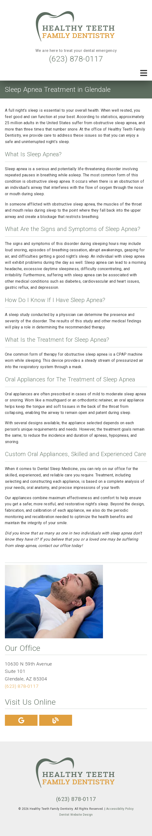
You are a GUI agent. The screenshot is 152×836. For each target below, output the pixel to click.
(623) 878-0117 (76, 58)
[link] (76, 27)
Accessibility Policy (120, 809)
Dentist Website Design (76, 814)
